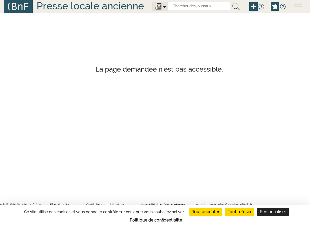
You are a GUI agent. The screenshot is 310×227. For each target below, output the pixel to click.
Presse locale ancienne (90, 6)
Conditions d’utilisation (105, 204)
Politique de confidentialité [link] (156, 220)
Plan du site (59, 204)
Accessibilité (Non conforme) (163, 204)
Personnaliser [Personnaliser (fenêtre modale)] (273, 211)
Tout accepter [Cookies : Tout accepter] (205, 211)
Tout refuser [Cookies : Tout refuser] (240, 211)
